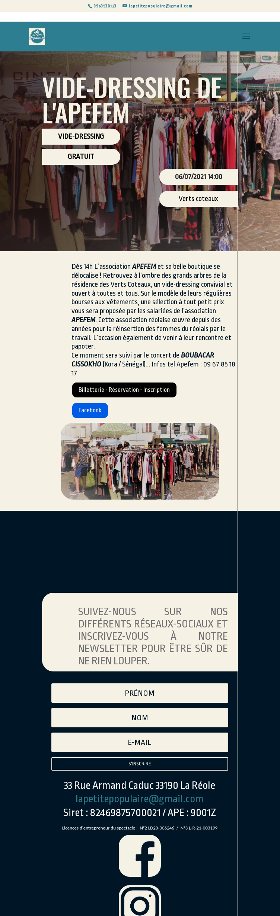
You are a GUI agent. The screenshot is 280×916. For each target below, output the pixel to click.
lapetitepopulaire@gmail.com (140, 816)
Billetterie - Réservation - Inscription (139, 392)
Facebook (95, 416)
